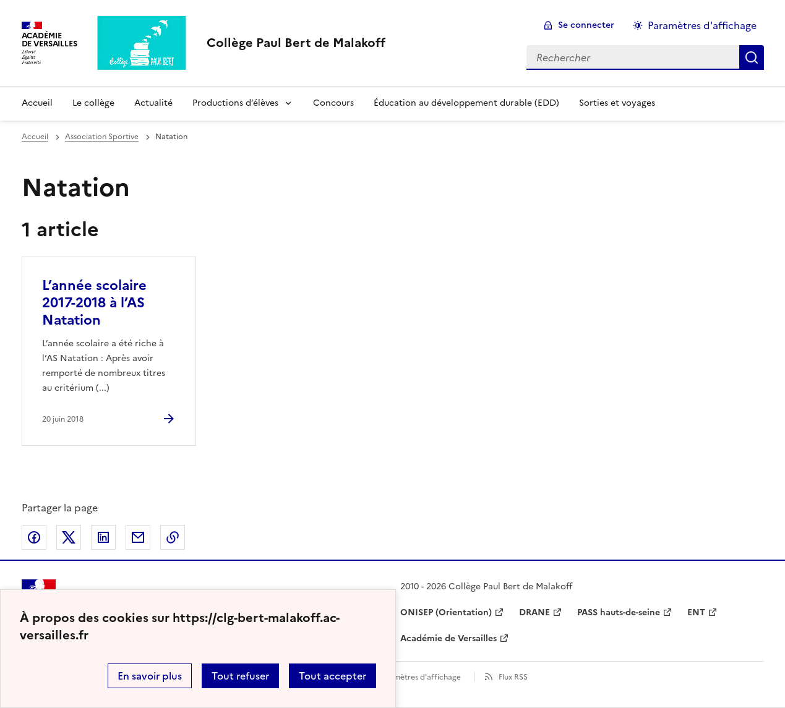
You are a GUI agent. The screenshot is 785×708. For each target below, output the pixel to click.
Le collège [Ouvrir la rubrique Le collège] (93, 102)
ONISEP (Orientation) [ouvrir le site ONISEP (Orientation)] (446, 612)
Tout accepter (332, 675)
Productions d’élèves (235, 102)
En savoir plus (150, 675)
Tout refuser (240, 675)
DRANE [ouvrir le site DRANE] (534, 612)
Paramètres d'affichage (419, 677)
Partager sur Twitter (68, 537)
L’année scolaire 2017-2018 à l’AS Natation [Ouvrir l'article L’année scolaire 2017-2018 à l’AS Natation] (94, 302)
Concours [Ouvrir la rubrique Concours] (333, 102)
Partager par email (138, 537)
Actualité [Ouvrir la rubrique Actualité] (153, 102)
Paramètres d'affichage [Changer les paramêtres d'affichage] (702, 25)
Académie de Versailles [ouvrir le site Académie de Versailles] (448, 638)
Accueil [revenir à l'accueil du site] (35, 136)
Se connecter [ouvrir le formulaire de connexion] (586, 25)
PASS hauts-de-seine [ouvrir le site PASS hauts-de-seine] (618, 612)
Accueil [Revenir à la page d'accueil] (37, 102)
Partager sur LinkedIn (103, 537)
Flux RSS (513, 677)
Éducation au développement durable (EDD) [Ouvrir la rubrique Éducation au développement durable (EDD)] (466, 102)
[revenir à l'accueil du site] (296, 42)
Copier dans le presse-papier (172, 537)
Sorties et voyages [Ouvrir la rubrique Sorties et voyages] (617, 102)
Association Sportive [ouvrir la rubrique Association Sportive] (102, 136)
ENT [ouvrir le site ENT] (696, 612)
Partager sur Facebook (34, 537)
